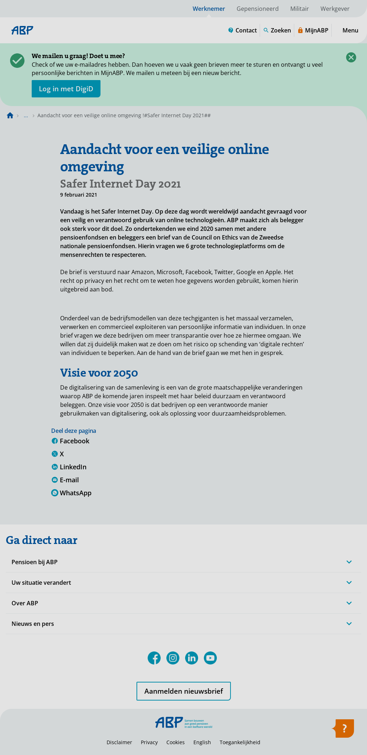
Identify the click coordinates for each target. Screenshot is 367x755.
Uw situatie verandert (41, 583)
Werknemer (209, 9)
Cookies (175, 742)
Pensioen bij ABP (35, 562)
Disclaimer (119, 742)
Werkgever (335, 9)
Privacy (149, 742)
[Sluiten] (351, 57)
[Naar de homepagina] (10, 115)
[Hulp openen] (342, 730)
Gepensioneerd (258, 9)
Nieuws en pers (33, 624)
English (202, 742)
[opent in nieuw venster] (66, 88)
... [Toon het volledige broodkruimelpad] (26, 115)
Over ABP (25, 603)
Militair (299, 9)
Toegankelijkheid (240, 742)
